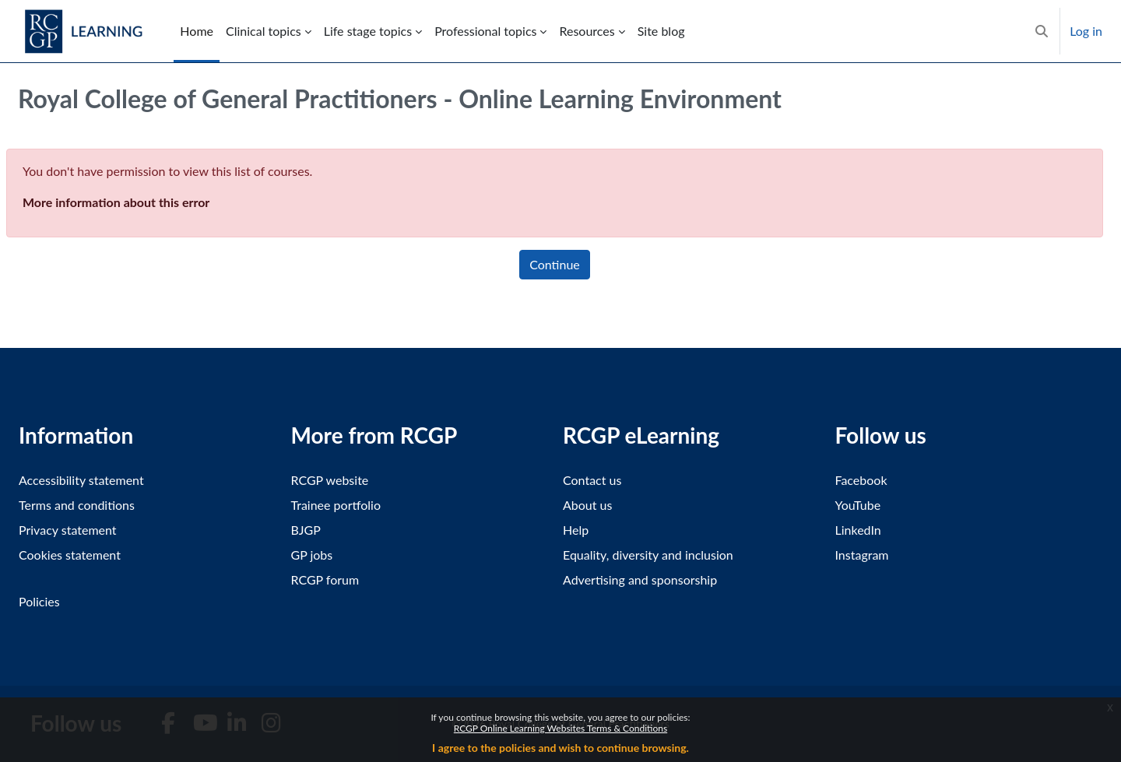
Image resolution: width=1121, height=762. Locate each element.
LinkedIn (858, 529)
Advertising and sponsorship (640, 579)
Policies (39, 601)
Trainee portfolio (336, 504)
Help (576, 529)
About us (587, 504)
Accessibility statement (81, 479)
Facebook (861, 479)
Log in (1086, 30)
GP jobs (312, 554)
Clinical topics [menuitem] (263, 30)
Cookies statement (70, 554)
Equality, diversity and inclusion (648, 554)
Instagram (862, 554)
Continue (554, 264)
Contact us (592, 479)
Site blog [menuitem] (661, 30)
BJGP (306, 529)
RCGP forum (325, 579)
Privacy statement (68, 529)
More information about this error (116, 202)
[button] (1041, 31)
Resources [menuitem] (586, 30)
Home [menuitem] (196, 30)
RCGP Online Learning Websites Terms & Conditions (560, 728)
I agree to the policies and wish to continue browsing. (560, 747)
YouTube (858, 504)
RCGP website (330, 479)
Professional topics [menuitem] (485, 30)
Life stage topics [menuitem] (368, 30)
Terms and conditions (77, 504)
